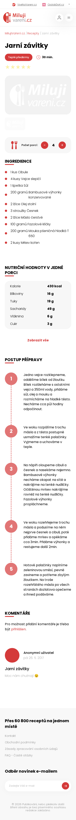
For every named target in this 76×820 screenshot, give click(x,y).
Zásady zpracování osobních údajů (31, 749)
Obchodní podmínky (20, 742)
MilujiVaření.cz (15, 33)
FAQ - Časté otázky (19, 755)
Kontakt (10, 736)
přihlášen (18, 629)
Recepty (33, 33)
